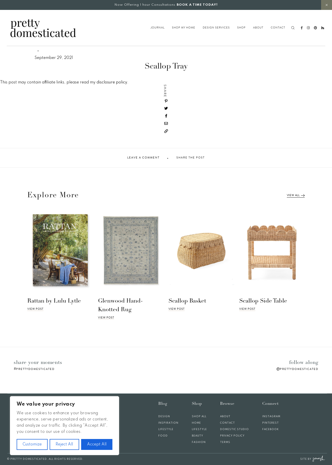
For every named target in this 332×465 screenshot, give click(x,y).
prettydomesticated (35, 369)
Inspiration (168, 423)
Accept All (96, 444)
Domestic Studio (234, 429)
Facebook (270, 429)
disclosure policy (112, 82)
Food (163, 436)
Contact (278, 28)
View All (296, 195)
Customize (32, 444)
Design (164, 416)
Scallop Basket (187, 301)
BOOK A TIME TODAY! (197, 4)
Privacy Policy (232, 436)
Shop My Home (183, 28)
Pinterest (270, 423)
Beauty (197, 436)
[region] (64, 425)
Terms (225, 442)
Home (196, 423)
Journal (158, 28)
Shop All (199, 416)
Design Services (216, 28)
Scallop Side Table (263, 301)
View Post (35, 309)
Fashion (199, 442)
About (258, 28)
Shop (241, 28)
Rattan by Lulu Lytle (54, 301)
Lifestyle (165, 429)
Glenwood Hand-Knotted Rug (120, 305)
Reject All (64, 444)
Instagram (271, 416)
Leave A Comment (143, 158)
